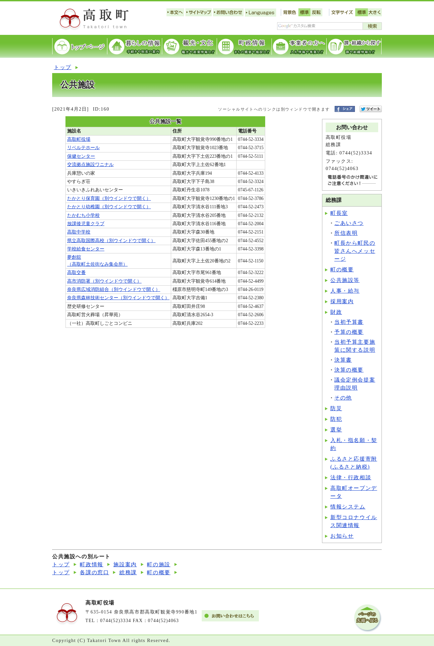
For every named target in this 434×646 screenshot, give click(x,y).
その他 (343, 398)
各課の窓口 (94, 572)
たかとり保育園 (109, 198)
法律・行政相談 (350, 477)
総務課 (128, 572)
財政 (336, 312)
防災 (336, 408)
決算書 (343, 360)
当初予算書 (349, 322)
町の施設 (158, 564)
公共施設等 (345, 280)
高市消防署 (104, 281)
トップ (62, 67)
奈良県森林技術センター (118, 297)
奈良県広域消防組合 (113, 289)
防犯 (336, 419)
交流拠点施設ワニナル (90, 164)
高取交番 (76, 272)
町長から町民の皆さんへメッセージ (354, 251)
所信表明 (346, 233)
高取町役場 (78, 139)
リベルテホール (83, 147)
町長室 (339, 213)
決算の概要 (349, 370)
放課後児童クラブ (85, 223)
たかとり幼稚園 (109, 206)
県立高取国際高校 (111, 240)
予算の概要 (349, 332)
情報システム (348, 506)
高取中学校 (78, 232)
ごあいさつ (349, 223)
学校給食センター (85, 248)
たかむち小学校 (83, 215)
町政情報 (91, 564)
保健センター (81, 156)
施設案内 (125, 564)
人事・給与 (345, 291)
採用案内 (342, 301)
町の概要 (342, 269)
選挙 (336, 429)
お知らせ (342, 536)
